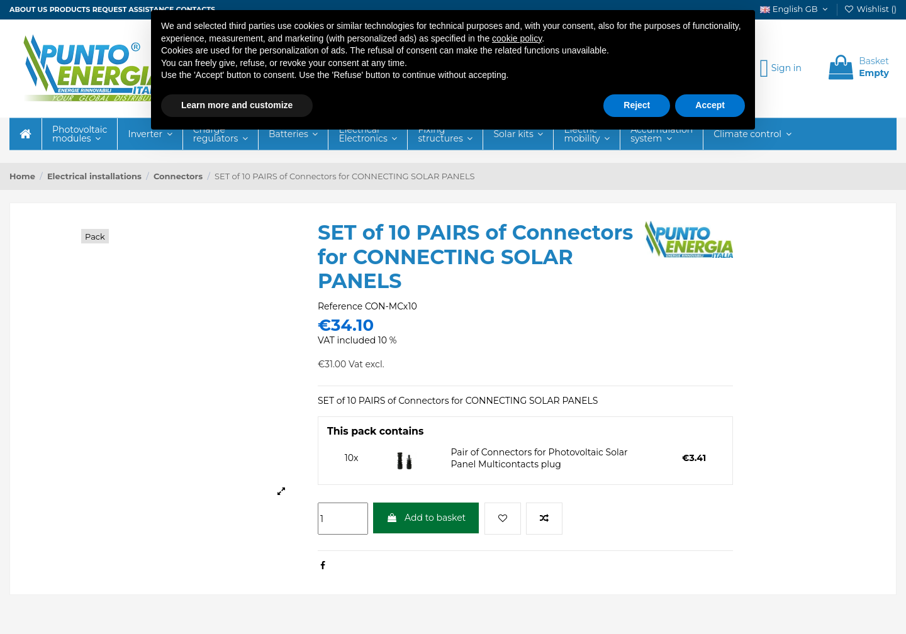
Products (70, 9)
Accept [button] (710, 105)
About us (28, 9)
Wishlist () (870, 9)
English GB (795, 9)
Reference (340, 306)
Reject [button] (637, 105)
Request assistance (133, 9)
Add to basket (426, 517)
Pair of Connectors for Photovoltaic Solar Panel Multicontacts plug (539, 458)
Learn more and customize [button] (237, 105)
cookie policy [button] (517, 38)
